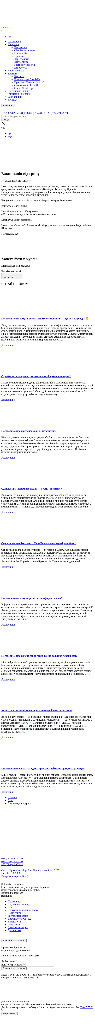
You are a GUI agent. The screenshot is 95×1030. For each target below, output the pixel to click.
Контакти (13, 99)
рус (10, 36)
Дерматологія (21, 59)
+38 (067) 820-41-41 (12, 858)
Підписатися (12, 276)
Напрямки (13, 44)
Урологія (19, 56)
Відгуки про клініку (19, 91)
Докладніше (8, 345)
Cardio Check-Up (23, 88)
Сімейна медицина (24, 50)
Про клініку (14, 41)
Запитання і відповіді (19, 93)
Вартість (12, 73)
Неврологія (20, 67)
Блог (10, 907)
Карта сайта (14, 912)
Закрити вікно (9, 1013)
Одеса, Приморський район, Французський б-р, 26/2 (30, 870)
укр (10, 136)
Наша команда (16, 70)
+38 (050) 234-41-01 (12, 861)
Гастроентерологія (24, 64)
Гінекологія (20, 53)
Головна (5, 27)
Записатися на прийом (14, 940)
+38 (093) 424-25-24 (12, 864)
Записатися (8, 105)
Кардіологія (20, 47)
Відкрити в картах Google (15, 876)
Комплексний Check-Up (27, 79)
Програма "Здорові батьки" (29, 82)
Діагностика (21, 61)
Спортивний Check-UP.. (27, 85)
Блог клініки (15, 96)
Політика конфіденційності (23, 910)
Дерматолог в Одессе (19, 918)
